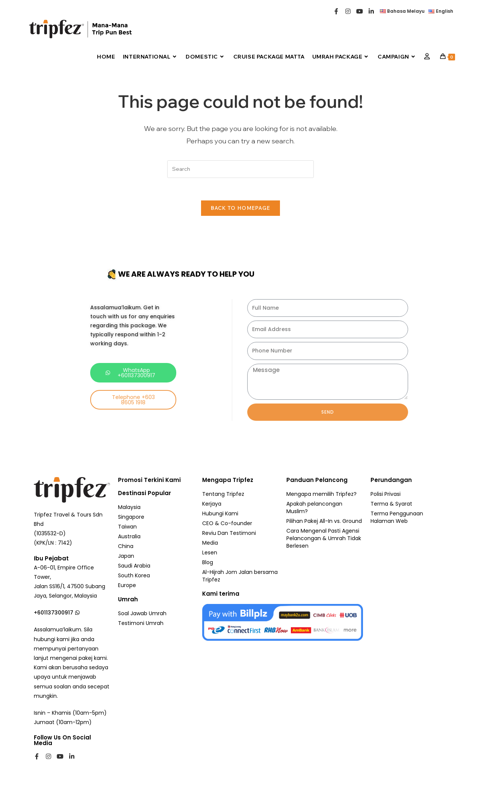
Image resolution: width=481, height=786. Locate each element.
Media (210, 543)
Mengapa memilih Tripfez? (321, 494)
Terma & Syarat (391, 504)
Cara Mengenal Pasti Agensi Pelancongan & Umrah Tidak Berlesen (323, 538)
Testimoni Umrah (140, 623)
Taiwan (127, 527)
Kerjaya (211, 504)
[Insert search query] (240, 169)
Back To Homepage (241, 208)
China (125, 546)
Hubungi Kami (220, 514)
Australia (129, 537)
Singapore (131, 517)
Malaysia (129, 507)
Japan (126, 556)
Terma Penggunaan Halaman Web (397, 517)
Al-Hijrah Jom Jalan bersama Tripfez (240, 576)
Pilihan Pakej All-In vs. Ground (324, 521)
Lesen (209, 553)
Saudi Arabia (134, 566)
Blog (207, 562)
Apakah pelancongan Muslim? (314, 507)
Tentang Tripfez (223, 494)
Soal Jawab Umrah (142, 613)
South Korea (134, 576)
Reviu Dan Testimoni (229, 533)
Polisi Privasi (386, 494)
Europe (127, 585)
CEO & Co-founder (227, 523)
